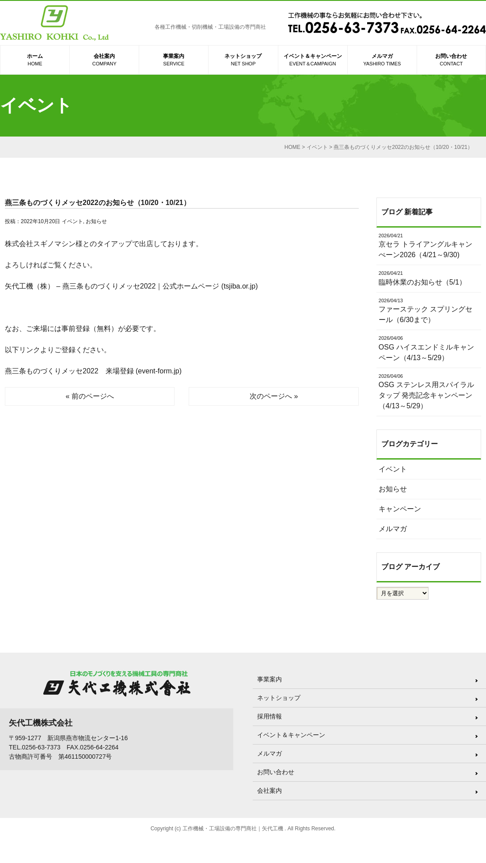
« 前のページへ (90, 396)
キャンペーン (400, 509)
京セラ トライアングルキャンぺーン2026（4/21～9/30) (429, 245)
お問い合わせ (451, 60)
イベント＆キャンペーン (313, 60)
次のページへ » (274, 396)
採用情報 (269, 716)
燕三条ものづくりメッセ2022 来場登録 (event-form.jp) (93, 371)
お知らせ (96, 221)
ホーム (35, 60)
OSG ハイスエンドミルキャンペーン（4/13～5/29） (429, 348)
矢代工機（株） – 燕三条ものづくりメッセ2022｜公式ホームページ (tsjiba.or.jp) (131, 286)
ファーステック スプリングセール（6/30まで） (429, 310)
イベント (72, 221)
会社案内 (104, 60)
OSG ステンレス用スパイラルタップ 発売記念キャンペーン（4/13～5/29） (429, 391)
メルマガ (382, 60)
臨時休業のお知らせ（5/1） (429, 278)
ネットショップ (243, 60)
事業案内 (173, 60)
